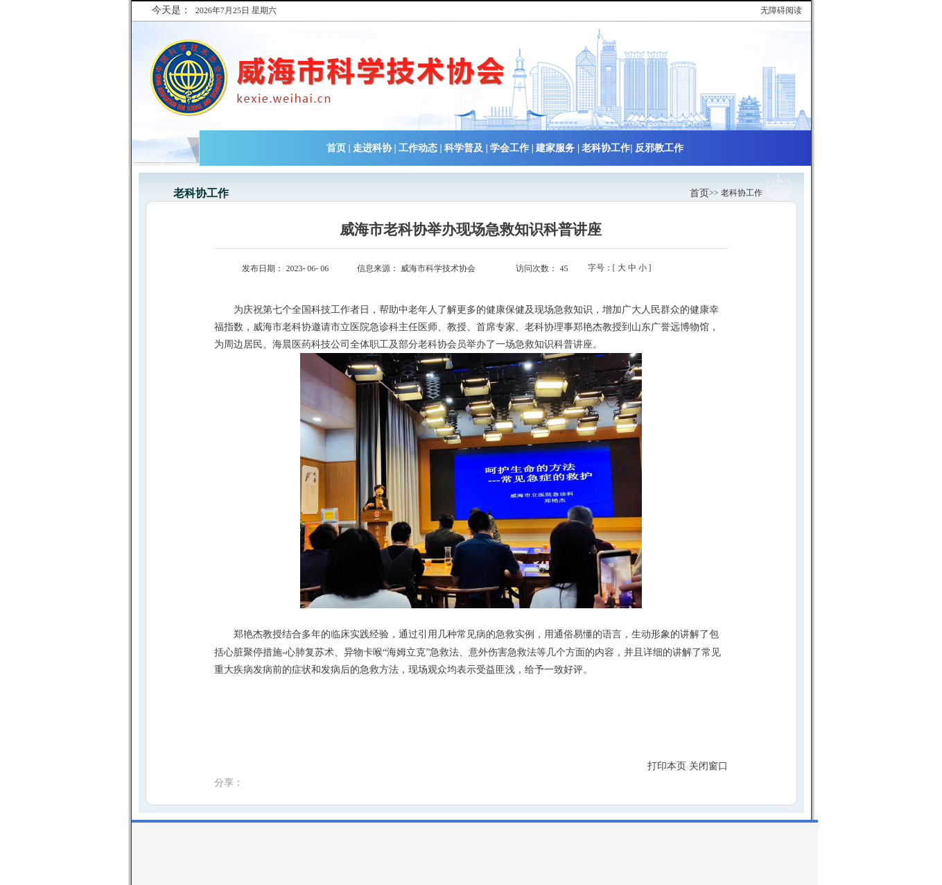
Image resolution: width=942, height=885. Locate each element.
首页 (336, 148)
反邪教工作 (659, 148)
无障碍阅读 (781, 10)
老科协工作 (606, 148)
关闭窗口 (708, 766)
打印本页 (666, 766)
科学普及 (463, 148)
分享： (228, 782)
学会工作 (509, 148)
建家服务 (555, 148)
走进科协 (372, 148)
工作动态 (418, 148)
